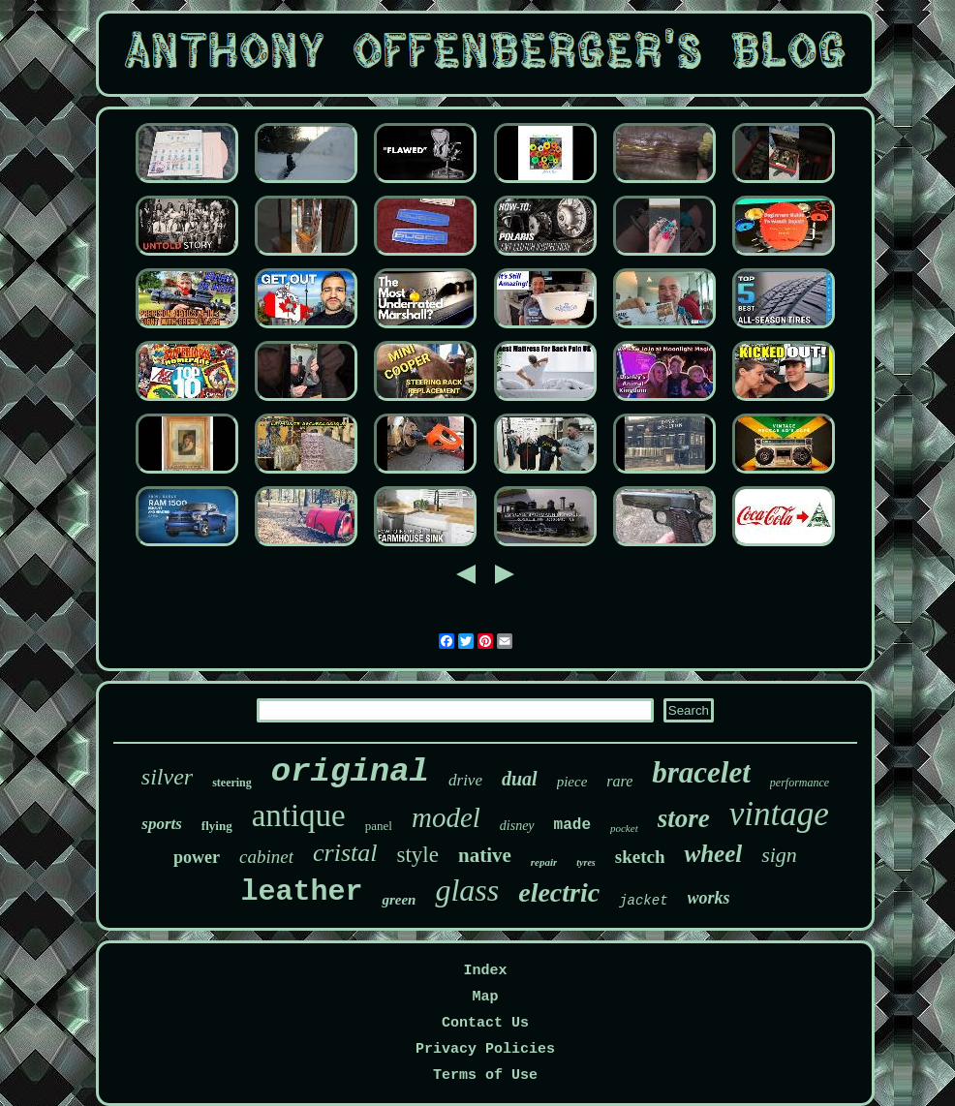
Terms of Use (485, 1075)
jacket (643, 900)
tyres (585, 862)
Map (485, 997)
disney (517, 825)
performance (799, 782)
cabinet (266, 856)
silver (167, 776)
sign (779, 855)
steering (232, 782)
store (684, 818)
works (709, 897)
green (399, 899)
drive (465, 780)
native (484, 855)
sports (161, 823)
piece (572, 781)
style (418, 855)
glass (467, 890)
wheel (713, 854)
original (350, 771)
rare (619, 781)
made (572, 825)
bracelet (701, 772)
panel (378, 825)
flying (216, 825)
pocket (624, 828)
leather (301, 892)
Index (485, 971)
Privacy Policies (485, 1049)
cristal (345, 853)
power (196, 857)
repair (544, 862)
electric (559, 892)
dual (520, 778)
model (446, 817)
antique (299, 815)
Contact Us (485, 1023)
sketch (640, 856)
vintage (779, 814)
